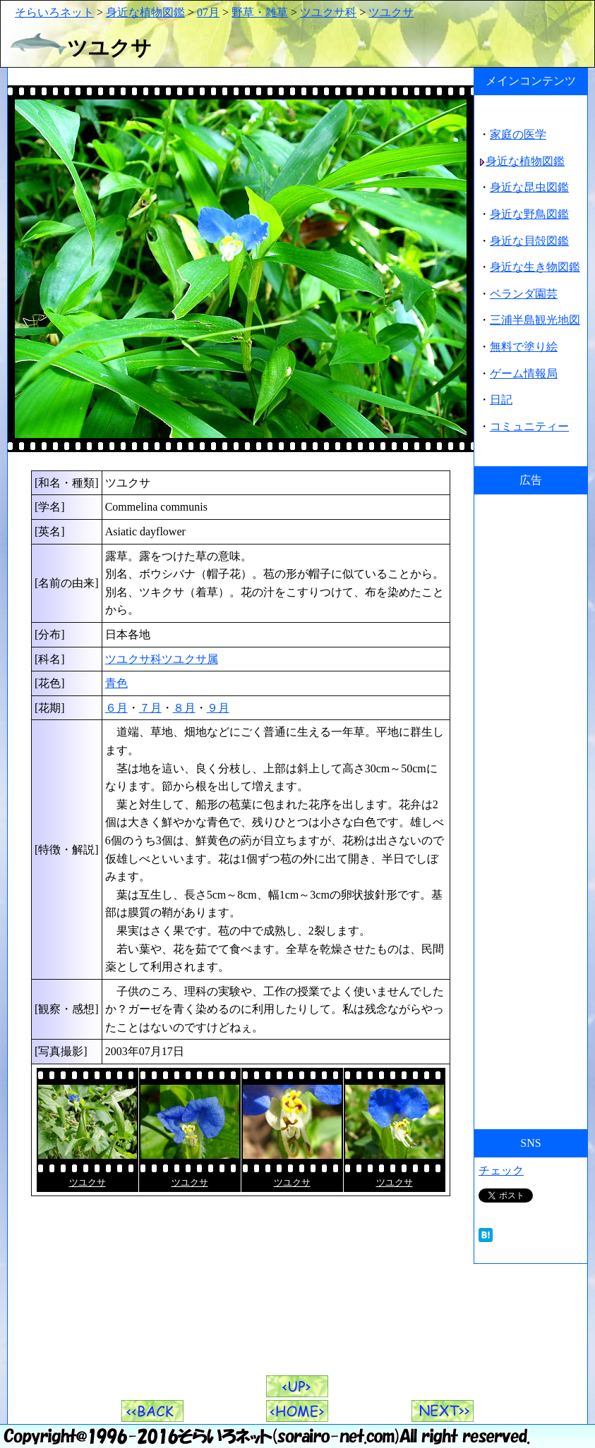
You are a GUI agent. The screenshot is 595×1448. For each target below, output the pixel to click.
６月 (116, 708)
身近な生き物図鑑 (535, 267)
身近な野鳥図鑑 (529, 214)
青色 (116, 683)
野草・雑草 (260, 12)
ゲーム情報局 (524, 373)
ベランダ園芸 (524, 294)
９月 (218, 708)
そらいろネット (54, 12)
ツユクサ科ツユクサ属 (161, 659)
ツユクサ (391, 12)
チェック (501, 1170)
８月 (184, 708)
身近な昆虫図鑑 (529, 187)
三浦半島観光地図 (535, 320)
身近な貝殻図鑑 (529, 241)
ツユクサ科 (328, 12)
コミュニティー (529, 426)
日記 (501, 400)
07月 (208, 12)
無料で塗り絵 (524, 347)
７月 (150, 708)
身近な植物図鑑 (145, 12)
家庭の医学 (518, 134)
